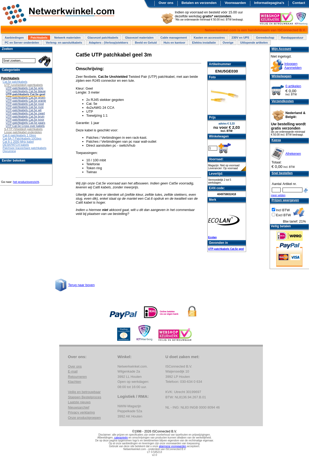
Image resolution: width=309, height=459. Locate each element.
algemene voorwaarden (172, 446)
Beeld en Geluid (146, 42)
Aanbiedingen (14, 37)
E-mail (73, 371)
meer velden (278, 195)
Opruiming (9, 151)
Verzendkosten (283, 101)
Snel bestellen (282, 173)
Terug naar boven (81, 285)
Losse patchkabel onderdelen (23, 132)
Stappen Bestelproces (84, 397)
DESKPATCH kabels (16, 144)
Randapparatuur (292, 37)
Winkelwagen (281, 76)
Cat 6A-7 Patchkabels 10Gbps (22, 138)
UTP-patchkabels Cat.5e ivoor (25, 119)
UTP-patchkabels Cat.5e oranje (26, 100)
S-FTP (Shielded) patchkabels (23, 129)
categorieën (121, 437)
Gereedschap (265, 37)
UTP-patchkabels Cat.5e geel (226, 248)
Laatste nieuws (79, 402)
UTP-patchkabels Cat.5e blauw (26, 91)
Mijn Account (281, 49)
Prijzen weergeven (285, 200)
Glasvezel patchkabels (103, 37)
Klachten (74, 382)
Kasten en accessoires (209, 37)
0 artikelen (293, 86)
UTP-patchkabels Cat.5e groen (25, 97)
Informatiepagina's (269, 3)
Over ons (166, 3)
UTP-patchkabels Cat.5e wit (23, 110)
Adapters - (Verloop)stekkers (108, 42)
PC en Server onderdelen (22, 42)
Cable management (173, 37)
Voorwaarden (235, 3)
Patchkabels (39, 37)
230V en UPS (240, 37)
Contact (298, 3)
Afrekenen (293, 154)
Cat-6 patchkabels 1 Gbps (19, 135)
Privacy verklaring (81, 412)
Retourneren (77, 377)
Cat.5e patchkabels (15, 81)
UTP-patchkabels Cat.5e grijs (24, 88)
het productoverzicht (26, 181)
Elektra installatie (204, 42)
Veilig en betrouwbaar (84, 392)
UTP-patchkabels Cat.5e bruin (25, 116)
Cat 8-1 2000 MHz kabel (18, 141)
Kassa (276, 140)
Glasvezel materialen (139, 37)
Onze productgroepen (84, 418)
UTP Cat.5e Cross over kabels (25, 125)
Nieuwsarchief (78, 407)
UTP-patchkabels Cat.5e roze (25, 107)
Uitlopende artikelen (254, 42)
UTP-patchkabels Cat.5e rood (25, 103)
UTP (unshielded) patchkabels (23, 84)
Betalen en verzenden (199, 3)
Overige (228, 42)
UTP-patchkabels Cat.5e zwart (25, 113)
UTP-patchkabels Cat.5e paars (25, 122)
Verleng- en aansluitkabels (64, 42)
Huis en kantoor (174, 42)
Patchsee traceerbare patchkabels (24, 147)
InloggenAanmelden (293, 66)
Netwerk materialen (67, 37)
